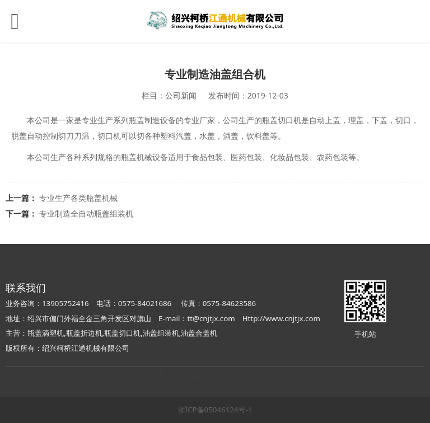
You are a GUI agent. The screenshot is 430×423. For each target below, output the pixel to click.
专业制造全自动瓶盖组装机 (86, 213)
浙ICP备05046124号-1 (215, 410)
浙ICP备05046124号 (152, 384)
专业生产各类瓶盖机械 (78, 197)
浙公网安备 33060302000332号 (252, 384)
